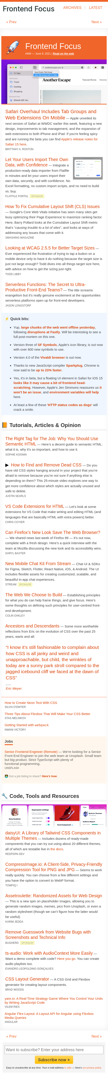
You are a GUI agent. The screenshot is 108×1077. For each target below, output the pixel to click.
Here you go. (66, 959)
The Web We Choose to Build (33, 594)
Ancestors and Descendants (32, 625)
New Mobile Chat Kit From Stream (38, 563)
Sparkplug (74, 365)
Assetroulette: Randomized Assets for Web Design (53, 895)
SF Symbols (47, 345)
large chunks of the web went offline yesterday (58, 327)
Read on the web (63, 53)
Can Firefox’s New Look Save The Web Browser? (52, 532)
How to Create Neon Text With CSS (31, 703)
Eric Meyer (14, 688)
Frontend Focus (29, 8)
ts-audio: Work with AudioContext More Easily (49, 953)
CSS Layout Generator (27, 979)
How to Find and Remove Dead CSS (46, 464)
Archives (72, 8)
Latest (95, 8)
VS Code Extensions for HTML (34, 506)
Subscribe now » (54, 1059)
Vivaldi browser (52, 357)
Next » (97, 22)
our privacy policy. (92, 1067)
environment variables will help (74, 392)
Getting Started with (27, 725)
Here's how (49, 776)
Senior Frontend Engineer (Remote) (31, 752)
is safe (67, 1067)
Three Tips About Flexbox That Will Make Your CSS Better (47, 714)
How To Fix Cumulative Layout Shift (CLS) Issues (52, 206)
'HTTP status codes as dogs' (69, 405)
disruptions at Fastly (43, 332)
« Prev (11, 22)
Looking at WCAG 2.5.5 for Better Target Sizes (50, 247)
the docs (56, 849)
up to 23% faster (49, 370)
